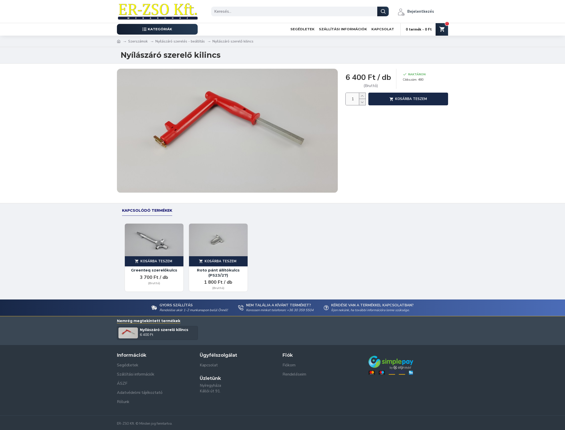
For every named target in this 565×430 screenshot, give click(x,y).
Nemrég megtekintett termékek (148, 321)
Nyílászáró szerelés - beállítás (180, 41)
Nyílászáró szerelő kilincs (164, 329)
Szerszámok (138, 41)
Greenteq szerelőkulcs (154, 270)
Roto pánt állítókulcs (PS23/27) (218, 273)
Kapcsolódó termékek (147, 210)
